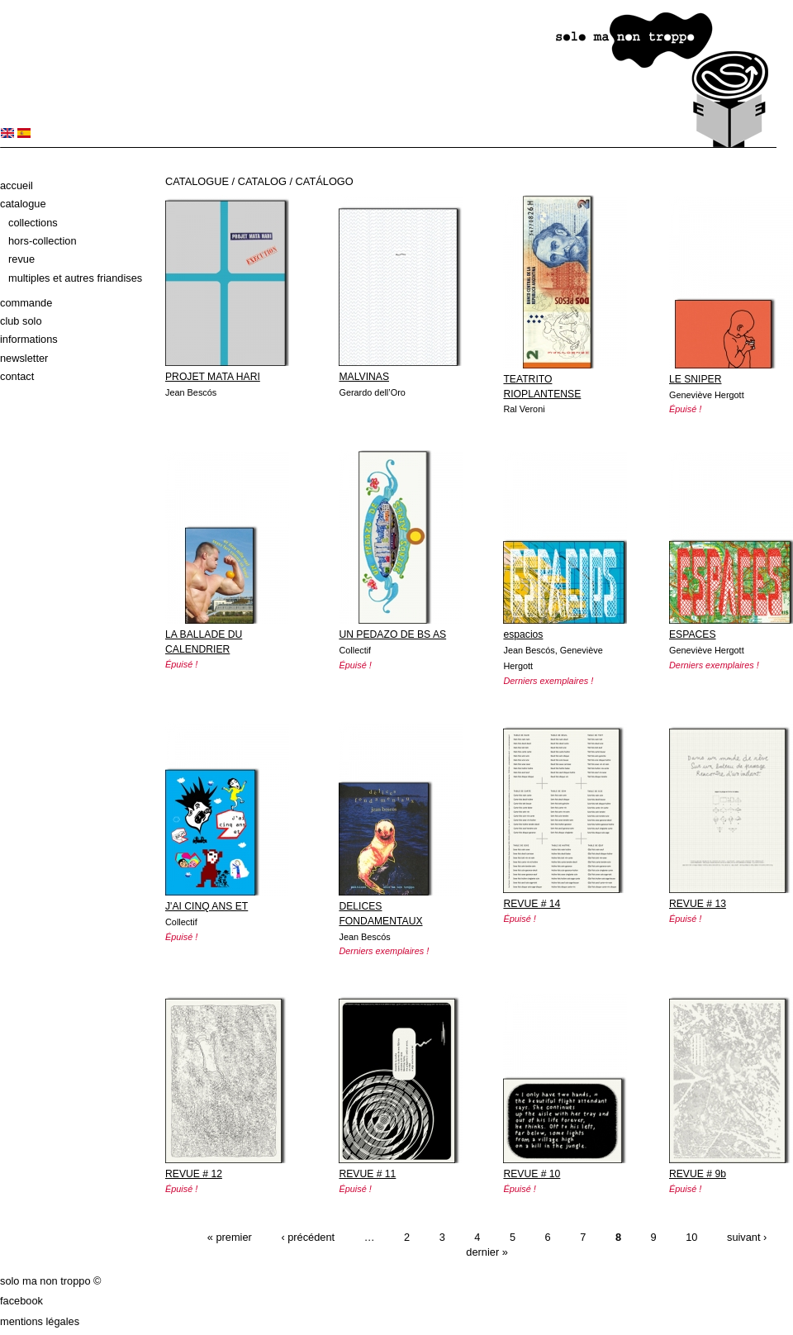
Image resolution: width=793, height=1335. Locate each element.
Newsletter (24, 358)
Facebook (21, 1301)
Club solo (21, 321)
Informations (29, 339)
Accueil (16, 185)
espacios (523, 634)
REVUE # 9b (697, 1174)
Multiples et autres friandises (75, 278)
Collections (33, 222)
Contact (17, 376)
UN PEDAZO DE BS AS (392, 634)
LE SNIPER (695, 379)
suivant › (747, 1237)
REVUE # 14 (531, 904)
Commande (26, 303)
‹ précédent (308, 1237)
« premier (229, 1237)
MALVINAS (364, 376)
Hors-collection (42, 241)
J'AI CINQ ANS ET (206, 906)
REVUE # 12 (193, 1174)
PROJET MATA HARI (212, 376)
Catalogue (23, 203)
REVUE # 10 (531, 1174)
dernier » (487, 1252)
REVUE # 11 (367, 1174)
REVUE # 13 (697, 904)
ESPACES (692, 634)
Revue (21, 259)
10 (691, 1237)
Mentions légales (39, 1321)
